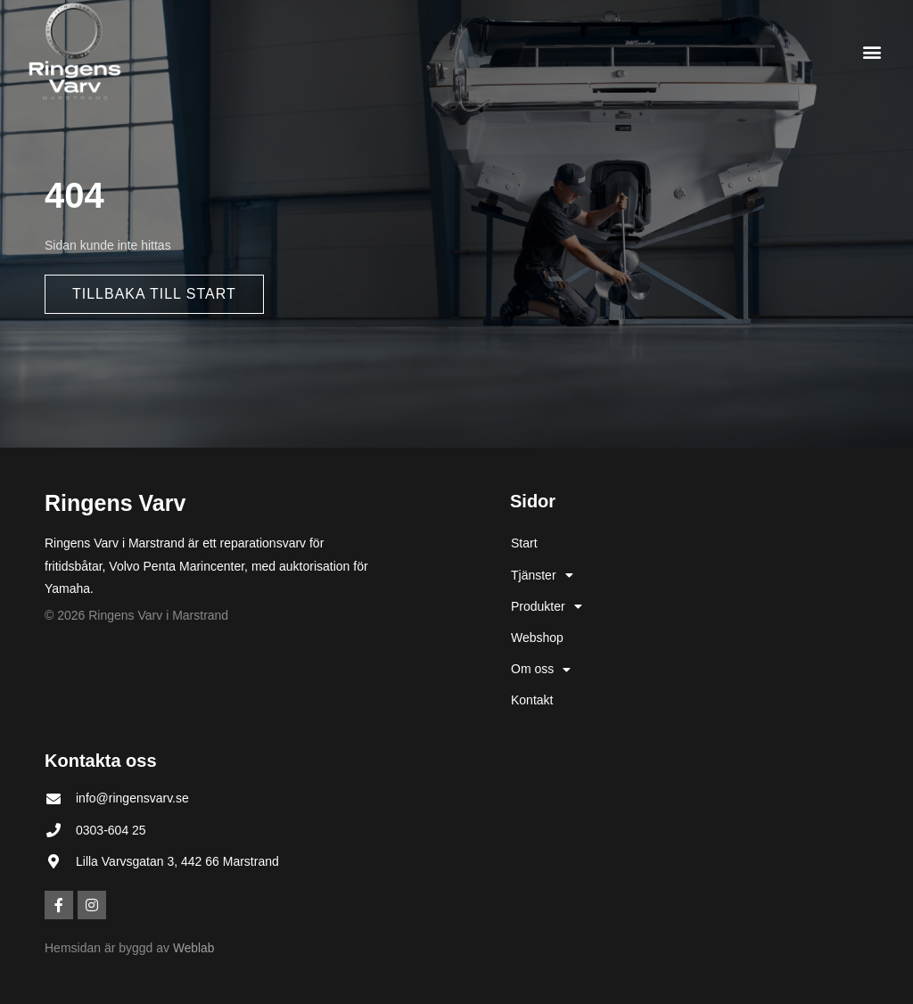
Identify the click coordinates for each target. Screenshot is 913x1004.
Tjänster (542, 575)
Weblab (194, 948)
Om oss (541, 669)
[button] (871, 51)
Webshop (537, 637)
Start (524, 543)
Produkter (546, 606)
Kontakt (532, 700)
